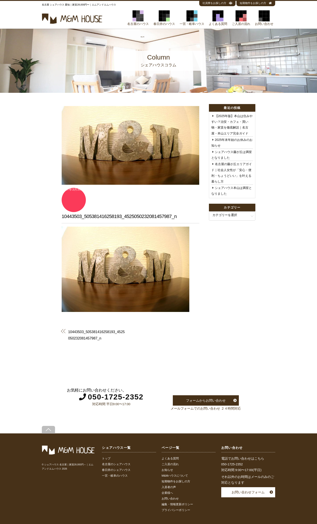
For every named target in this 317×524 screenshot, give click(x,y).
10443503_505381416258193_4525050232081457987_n (119, 216)
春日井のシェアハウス (116, 470)
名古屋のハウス (138, 17)
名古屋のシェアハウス (116, 464)
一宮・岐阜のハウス (115, 475)
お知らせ (167, 470)
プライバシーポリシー (176, 510)
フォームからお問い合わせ (206, 400)
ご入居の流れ (241, 17)
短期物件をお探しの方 (256, 3)
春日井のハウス (164, 17)
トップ (106, 458)
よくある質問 (218, 17)
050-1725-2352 (116, 397)
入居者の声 (169, 487)
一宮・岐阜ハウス (192, 17)
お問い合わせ (264, 17)
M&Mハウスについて (175, 475)
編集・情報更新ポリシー (177, 504)
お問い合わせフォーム (248, 492)
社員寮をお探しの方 (217, 3)
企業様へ (167, 492)
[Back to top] (48, 430)
